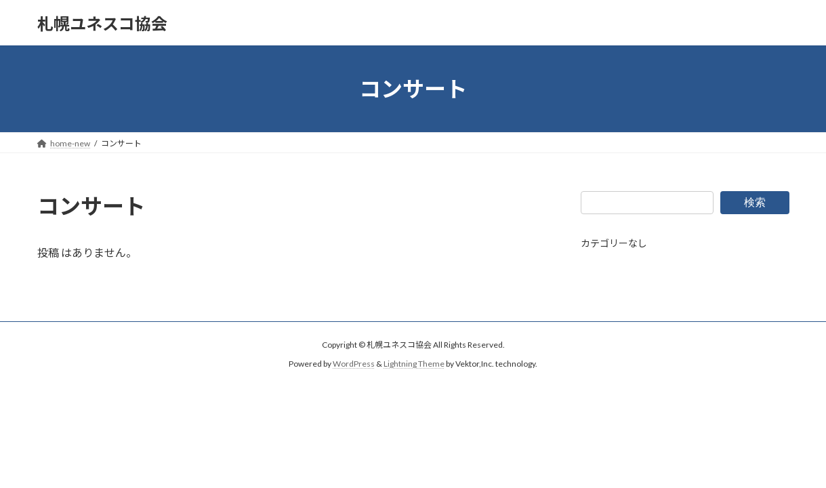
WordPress (354, 364)
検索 (755, 201)
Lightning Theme (414, 364)
